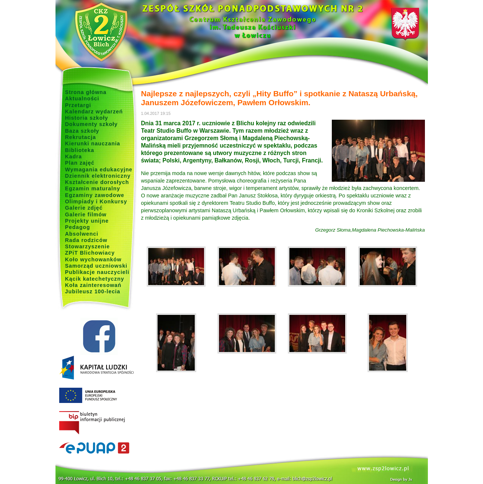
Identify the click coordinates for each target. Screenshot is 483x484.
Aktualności (82, 98)
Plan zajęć (80, 163)
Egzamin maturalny (92, 188)
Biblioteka (79, 150)
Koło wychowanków (93, 259)
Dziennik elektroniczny (98, 176)
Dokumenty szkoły (91, 124)
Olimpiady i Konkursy (96, 201)
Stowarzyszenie (87, 246)
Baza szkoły (82, 131)
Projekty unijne (87, 221)
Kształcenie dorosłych (97, 182)
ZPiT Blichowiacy (90, 253)
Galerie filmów (86, 214)
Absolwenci (81, 234)
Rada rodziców (86, 240)
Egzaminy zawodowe (94, 195)
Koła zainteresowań (93, 285)
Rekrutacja (80, 137)
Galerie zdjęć (84, 208)
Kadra (73, 156)
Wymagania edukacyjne (99, 169)
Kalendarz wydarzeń (94, 111)
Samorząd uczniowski (96, 266)
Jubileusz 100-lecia (93, 291)
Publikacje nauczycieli (97, 272)
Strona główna (86, 92)
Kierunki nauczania (92, 143)
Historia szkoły (86, 118)
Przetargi (78, 105)
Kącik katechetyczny (94, 279)
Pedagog (77, 227)
